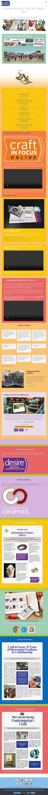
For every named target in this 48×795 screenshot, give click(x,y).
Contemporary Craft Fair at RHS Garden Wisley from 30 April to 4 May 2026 (24, 47)
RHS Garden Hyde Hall (24, 108)
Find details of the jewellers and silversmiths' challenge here (16, 239)
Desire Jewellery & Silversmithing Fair (24, 100)
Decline (24, 792)
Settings (28, 792)
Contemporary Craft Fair (24, 93)
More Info (33, 792)
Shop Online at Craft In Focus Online (17, 133)
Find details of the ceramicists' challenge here (13, 237)
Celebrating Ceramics (23, 98)
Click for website (30, 386)
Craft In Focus (5, 3)
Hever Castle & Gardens (24, 113)
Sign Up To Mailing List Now (24, 426)
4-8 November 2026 (24, 121)
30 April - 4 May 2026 (24, 96)
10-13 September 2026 (24, 115)
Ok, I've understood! (17, 792)
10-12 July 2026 (24, 104)
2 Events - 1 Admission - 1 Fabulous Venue (24, 101)
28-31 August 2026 (24, 109)
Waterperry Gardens (24, 103)
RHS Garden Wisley (24, 94)
